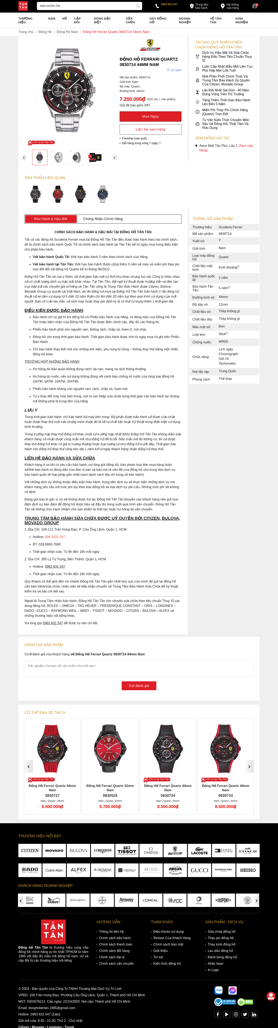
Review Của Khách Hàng (172, 938)
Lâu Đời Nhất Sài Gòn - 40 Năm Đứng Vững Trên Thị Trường (222, 92)
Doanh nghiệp (185, 20)
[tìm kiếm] (137, 5)
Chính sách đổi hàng (114, 951)
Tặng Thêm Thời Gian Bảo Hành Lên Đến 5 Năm (222, 102)
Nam (51, 18)
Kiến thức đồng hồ (167, 963)
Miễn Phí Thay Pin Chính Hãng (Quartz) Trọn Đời (221, 112)
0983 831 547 (169, 4)
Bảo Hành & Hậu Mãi (50, 219)
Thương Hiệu (25, 20)
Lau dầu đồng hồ (220, 951)
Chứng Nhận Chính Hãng (103, 219)
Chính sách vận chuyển (116, 963)
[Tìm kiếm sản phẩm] (89, 6)
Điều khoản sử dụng (168, 931)
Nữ (64, 18)
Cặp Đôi (77, 20)
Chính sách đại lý (112, 957)
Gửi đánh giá (139, 686)
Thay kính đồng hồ (221, 944)
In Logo (213, 970)
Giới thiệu (160, 951)
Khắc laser (216, 963)
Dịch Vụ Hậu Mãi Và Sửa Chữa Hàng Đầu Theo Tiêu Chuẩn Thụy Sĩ (223, 56)
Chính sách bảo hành (115, 938)
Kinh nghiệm (242, 20)
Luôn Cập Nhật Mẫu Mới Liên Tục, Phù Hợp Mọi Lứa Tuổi (224, 68)
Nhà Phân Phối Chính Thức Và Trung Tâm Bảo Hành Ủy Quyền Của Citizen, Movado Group (222, 80)
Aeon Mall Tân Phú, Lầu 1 (224, 148)
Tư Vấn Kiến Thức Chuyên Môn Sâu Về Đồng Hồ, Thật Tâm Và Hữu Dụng (222, 124)
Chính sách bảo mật (168, 944)
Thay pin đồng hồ (220, 938)
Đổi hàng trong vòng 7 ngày (141, 143)
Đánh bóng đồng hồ (222, 957)
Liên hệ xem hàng (150, 129)
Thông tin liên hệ (111, 931)
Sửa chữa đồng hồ (221, 931)
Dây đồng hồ (158, 20)
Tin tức (158, 957)
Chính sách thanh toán (115, 944)
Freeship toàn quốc (134, 138)
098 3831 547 (55, 537)
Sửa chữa (130, 20)
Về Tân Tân (215, 20)
